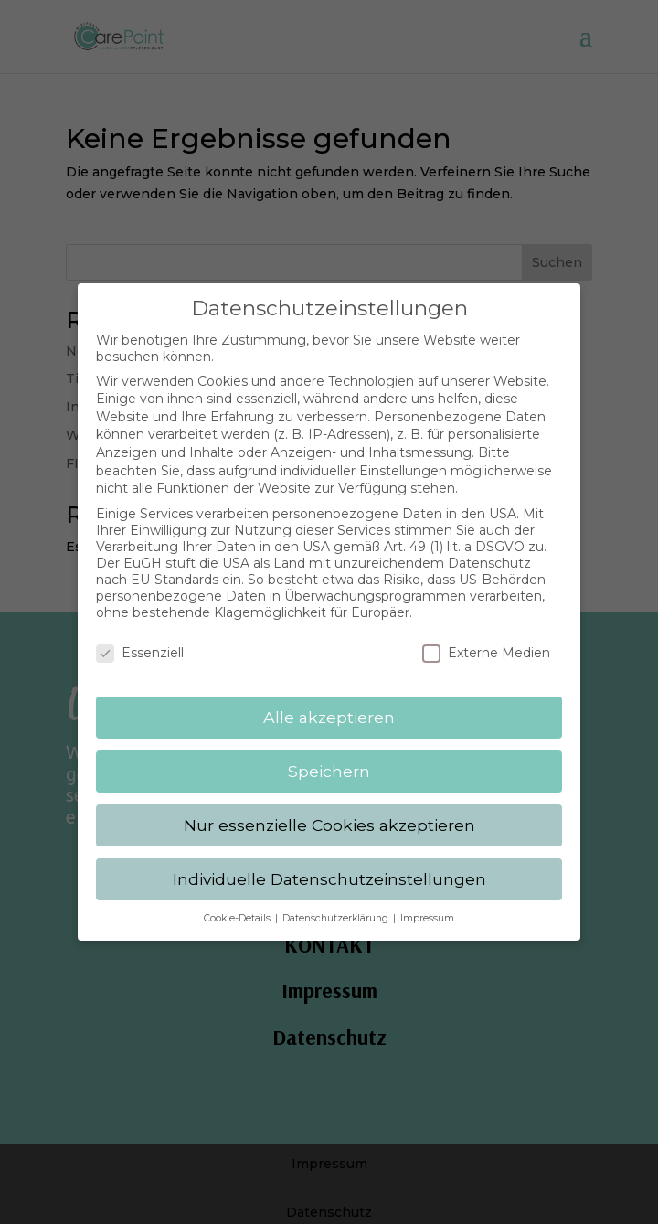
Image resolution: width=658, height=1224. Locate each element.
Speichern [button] (329, 757)
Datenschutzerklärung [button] (336, 904)
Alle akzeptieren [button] (329, 703)
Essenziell (140, 640)
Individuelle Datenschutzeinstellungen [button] (329, 865)
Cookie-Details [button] (238, 904)
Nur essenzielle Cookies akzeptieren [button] (329, 811)
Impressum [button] (427, 904)
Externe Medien (486, 640)
